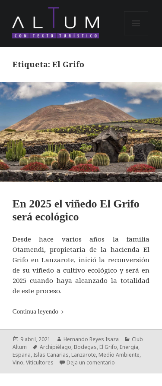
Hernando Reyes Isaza (91, 339)
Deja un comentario (91, 362)
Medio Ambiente (119, 354)
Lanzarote (83, 354)
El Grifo (108, 347)
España (22, 354)
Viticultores (40, 362)
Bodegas (85, 347)
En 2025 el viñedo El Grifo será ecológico (76, 210)
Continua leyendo (35, 311)
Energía (129, 347)
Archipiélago (55, 347)
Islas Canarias (51, 354)
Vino (18, 362)
